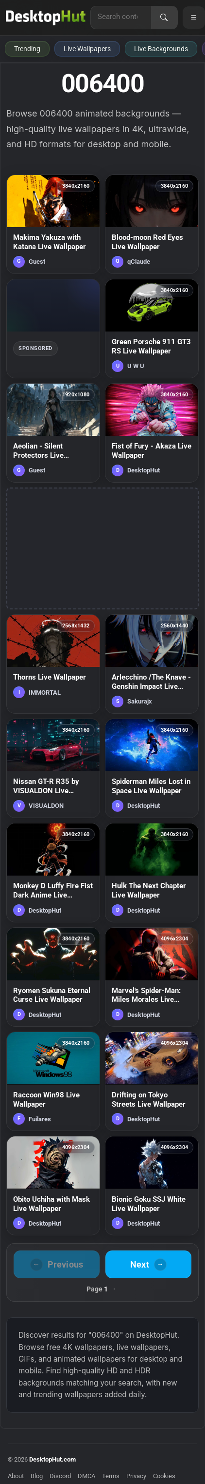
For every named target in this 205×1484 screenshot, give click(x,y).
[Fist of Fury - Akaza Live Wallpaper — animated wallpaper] (151, 433)
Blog (37, 1476)
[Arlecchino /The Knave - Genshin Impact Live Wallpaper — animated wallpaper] (151, 664)
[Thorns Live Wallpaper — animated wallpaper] (53, 664)
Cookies (164, 1476)
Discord (60, 1476)
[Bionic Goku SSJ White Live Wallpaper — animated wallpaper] (151, 1185)
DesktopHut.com (52, 1459)
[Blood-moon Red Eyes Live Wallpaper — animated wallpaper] (151, 224)
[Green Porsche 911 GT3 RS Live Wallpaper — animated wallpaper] (151, 328)
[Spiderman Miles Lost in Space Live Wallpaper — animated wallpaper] (151, 768)
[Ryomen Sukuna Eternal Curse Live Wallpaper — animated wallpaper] (53, 977)
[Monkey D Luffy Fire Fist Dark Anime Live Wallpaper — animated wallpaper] (53, 872)
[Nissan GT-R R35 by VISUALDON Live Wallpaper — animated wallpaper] (53, 768)
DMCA (86, 1476)
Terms (111, 1476)
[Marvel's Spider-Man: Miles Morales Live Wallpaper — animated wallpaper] (151, 977)
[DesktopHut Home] (45, 17)
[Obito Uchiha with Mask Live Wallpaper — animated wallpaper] (53, 1185)
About (16, 1476)
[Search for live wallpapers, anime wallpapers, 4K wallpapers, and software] (121, 16)
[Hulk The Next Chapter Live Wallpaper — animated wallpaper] (151, 872)
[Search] (164, 17)
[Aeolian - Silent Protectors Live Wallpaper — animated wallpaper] (53, 433)
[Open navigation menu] (194, 17)
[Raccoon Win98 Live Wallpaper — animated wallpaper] (53, 1081)
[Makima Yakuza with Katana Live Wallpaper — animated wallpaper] (53, 224)
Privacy (136, 1476)
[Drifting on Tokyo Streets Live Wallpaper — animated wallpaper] (151, 1081)
